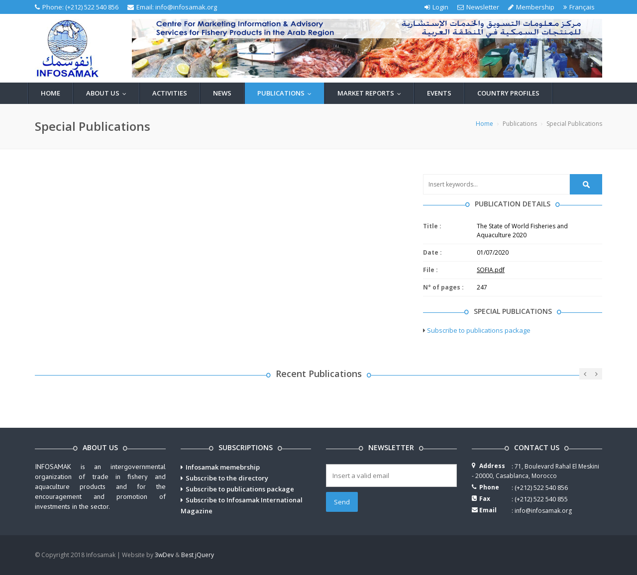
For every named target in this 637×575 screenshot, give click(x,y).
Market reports (371, 93)
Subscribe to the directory (227, 478)
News (222, 93)
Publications (286, 93)
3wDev (164, 555)
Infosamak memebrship (223, 467)
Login (436, 6)
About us (108, 93)
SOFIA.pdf (491, 270)
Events (439, 93)
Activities (169, 93)
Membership (531, 6)
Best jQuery (197, 555)
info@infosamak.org (186, 6)
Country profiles (508, 93)
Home (50, 93)
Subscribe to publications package (479, 330)
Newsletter (478, 6)
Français (579, 6)
